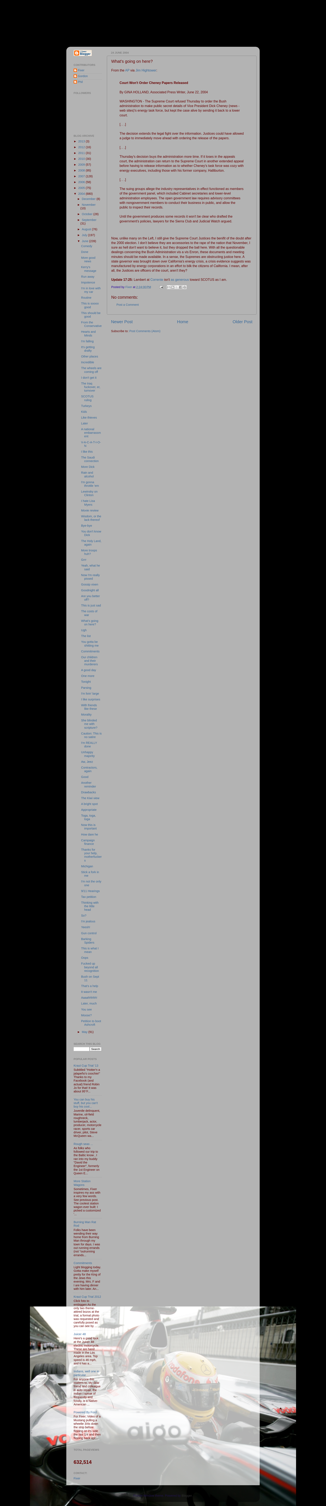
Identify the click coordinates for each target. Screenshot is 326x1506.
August (87, 229)
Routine (86, 297)
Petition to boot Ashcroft (91, 1022)
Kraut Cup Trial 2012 (87, 1296)
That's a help (89, 986)
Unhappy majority (88, 754)
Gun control (88, 933)
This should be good (91, 314)
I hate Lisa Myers (88, 502)
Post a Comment (127, 304)
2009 (82, 164)
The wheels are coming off (91, 369)
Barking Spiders (87, 940)
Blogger (187, 1495)
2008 (82, 170)
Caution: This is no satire (91, 735)
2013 (82, 141)
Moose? (86, 1015)
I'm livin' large (90, 693)
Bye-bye (86, 525)
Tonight (86, 681)
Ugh (83, 630)
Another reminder (88, 784)
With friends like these (89, 707)
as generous (180, 279)
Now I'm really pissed (90, 576)
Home (182, 321)
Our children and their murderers (89, 661)
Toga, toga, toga (88, 817)
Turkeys (86, 406)
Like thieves (89, 417)
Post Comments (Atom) (145, 331)
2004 (82, 193)
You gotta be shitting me (90, 643)
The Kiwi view (90, 798)
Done (84, 252)
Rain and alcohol (87, 474)
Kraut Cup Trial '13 (86, 1065)
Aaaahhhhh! (89, 997)
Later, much (89, 1003)
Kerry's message (88, 268)
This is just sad (91, 605)
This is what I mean (90, 950)
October (87, 214)
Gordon (83, 76)
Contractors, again (89, 769)
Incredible (87, 362)
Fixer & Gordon (104, 21)
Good (84, 777)
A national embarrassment (91, 433)
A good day (88, 670)
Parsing (86, 687)
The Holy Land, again (91, 542)
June (85, 241)
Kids (84, 411)
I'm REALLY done (89, 744)
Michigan (87, 866)
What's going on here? (89, 622)
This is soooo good (90, 305)
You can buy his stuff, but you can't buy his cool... (86, 1103)
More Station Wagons (82, 1182)
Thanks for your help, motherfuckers (91, 855)
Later (84, 423)
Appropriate (88, 809)
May (85, 1032)
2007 (82, 176)
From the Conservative (91, 324)
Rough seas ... (83, 1144)
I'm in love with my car (91, 290)
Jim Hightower (146, 70)
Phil (80, 82)
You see (86, 1009)
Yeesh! (85, 927)
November (89, 204)
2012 (82, 147)
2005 (82, 188)
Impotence (88, 282)
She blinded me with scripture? (89, 724)
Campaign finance (88, 842)
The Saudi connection (90, 459)
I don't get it (88, 377)
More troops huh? (89, 552)
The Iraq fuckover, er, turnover (90, 387)
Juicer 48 (80, 1334)
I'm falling (87, 341)
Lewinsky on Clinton (89, 493)
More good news (88, 259)
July (85, 235)
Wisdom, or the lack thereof (91, 518)
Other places (89, 356)
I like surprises (90, 699)
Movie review (90, 510)
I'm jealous (88, 921)
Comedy (86, 246)
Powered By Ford (85, 1412)
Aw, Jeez (87, 761)
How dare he (89, 834)
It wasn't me (89, 991)
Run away (87, 276)
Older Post (242, 321)
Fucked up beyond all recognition (90, 967)
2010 (82, 158)
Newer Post (122, 321)
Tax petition (88, 896)
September (89, 220)
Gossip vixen (89, 584)
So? (83, 915)
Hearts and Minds (88, 333)
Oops (84, 957)
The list (86, 636)
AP (127, 70)
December (89, 199)
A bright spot (89, 804)
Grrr (83, 559)
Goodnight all (90, 590)
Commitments (90, 651)
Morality (86, 714)
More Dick (88, 466)
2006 (82, 182)
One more (87, 676)
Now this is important (89, 826)
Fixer (81, 70)
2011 (82, 153)
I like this (87, 451)
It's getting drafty (88, 348)
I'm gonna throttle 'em (90, 484)
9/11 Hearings (90, 891)
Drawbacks (88, 792)
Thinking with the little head (90, 906)
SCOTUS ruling (87, 398)
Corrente (156, 279)
